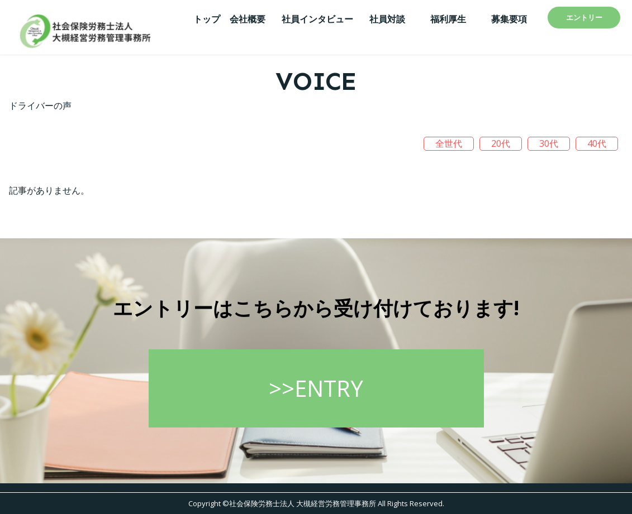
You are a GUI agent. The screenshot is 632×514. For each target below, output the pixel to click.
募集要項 (509, 19)
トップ (206, 19)
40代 (596, 143)
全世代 (448, 143)
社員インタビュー (317, 19)
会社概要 (247, 19)
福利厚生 (448, 19)
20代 (500, 143)
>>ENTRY (316, 391)
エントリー (584, 17)
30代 (548, 143)
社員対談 (387, 19)
